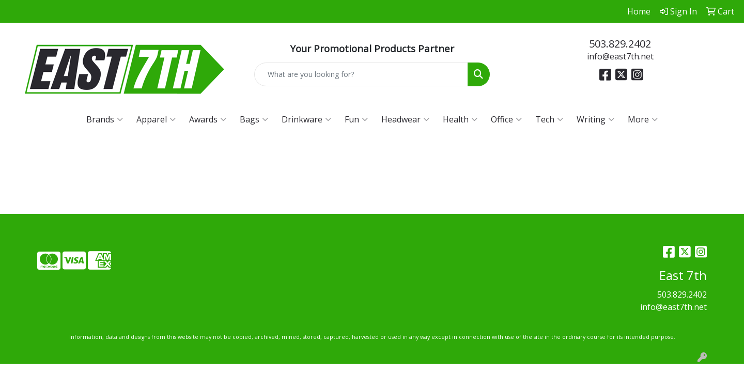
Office (506, 119)
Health (460, 119)
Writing (595, 119)
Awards (207, 119)
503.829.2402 (620, 44)
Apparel (156, 119)
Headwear (405, 119)
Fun (356, 119)
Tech (549, 119)
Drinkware (306, 119)
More (643, 119)
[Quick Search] (361, 74)
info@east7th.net (620, 56)
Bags (254, 119)
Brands (104, 119)
